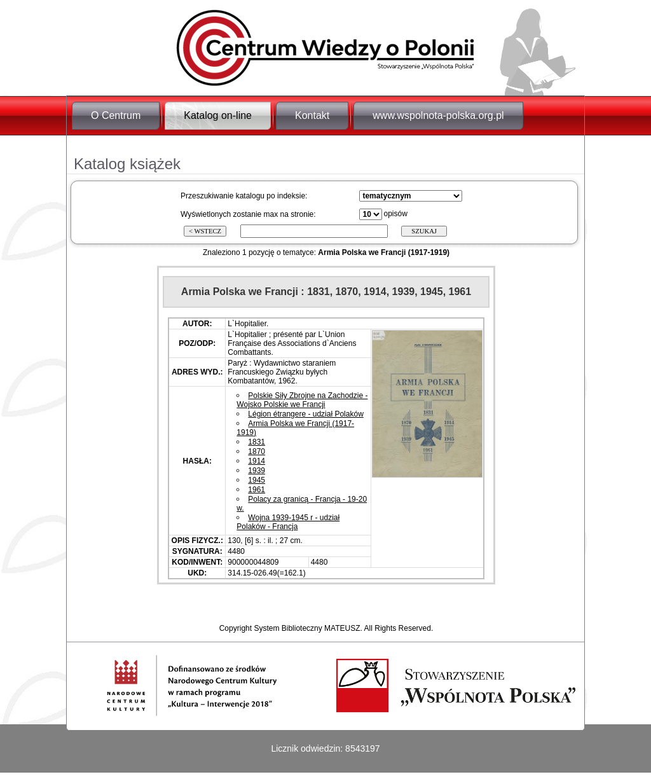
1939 (256, 470)
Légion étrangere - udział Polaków (305, 414)
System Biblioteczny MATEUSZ (307, 628)
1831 (256, 442)
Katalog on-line (218, 115)
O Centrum (115, 115)
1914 (256, 461)
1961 (256, 489)
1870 (256, 451)
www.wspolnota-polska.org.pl (438, 115)
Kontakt (312, 115)
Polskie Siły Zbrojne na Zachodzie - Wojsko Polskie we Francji (301, 400)
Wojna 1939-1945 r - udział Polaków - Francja (287, 522)
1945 (256, 480)
